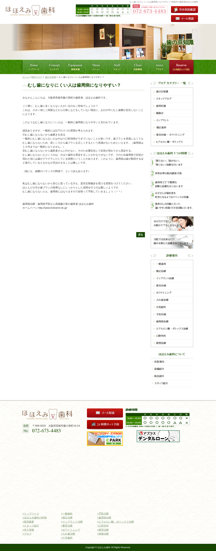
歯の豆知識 (50, 77)
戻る (140, 234)
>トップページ (30, 513)
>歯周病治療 (104, 517)
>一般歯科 (67, 513)
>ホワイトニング (70, 529)
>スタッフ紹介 (30, 525)
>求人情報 (28, 529)
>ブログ (27, 533)
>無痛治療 (103, 533)
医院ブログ (36, 77)
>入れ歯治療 (68, 533)
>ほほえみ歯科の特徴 (34, 517)
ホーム (26, 77)
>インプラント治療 (72, 521)
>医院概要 (28, 521)
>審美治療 (67, 525)
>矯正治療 (67, 517)
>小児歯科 (67, 537)
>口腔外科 (103, 525)
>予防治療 (103, 513)
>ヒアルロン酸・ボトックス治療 (115, 521)
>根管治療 (103, 529)
